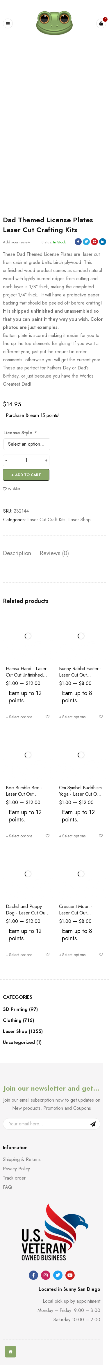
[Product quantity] (26, 460)
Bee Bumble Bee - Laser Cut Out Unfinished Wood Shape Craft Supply (25, 797)
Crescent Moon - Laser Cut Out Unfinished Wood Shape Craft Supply (78, 916)
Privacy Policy (16, 1168)
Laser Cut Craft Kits (46, 519)
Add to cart (28, 475)
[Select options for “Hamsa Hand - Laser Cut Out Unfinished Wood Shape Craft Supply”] (19, 716)
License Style (19, 433)
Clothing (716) (18, 1020)
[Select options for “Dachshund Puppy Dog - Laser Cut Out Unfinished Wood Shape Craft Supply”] (19, 954)
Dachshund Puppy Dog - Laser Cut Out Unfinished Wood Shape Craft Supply (26, 916)
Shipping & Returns (22, 1159)
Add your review (16, 242)
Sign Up (93, 1124)
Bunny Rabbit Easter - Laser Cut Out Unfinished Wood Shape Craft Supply (80, 678)
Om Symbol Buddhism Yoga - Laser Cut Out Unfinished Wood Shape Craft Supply (80, 797)
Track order (14, 1178)
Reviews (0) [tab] (54, 553)
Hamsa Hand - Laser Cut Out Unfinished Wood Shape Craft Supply (26, 678)
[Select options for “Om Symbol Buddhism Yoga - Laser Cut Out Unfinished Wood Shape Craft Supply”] (72, 836)
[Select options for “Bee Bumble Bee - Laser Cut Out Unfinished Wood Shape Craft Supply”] (19, 836)
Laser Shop (79, 519)
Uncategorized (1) (22, 1042)
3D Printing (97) (20, 1009)
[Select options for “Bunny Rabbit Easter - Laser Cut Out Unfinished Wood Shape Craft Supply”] (72, 716)
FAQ (7, 1187)
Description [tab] (17, 553)
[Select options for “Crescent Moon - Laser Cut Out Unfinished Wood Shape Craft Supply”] (72, 954)
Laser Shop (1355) (23, 1031)
